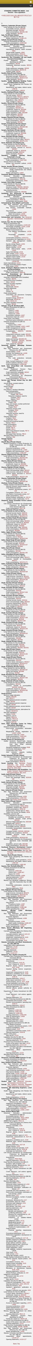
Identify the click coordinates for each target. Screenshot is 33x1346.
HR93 (25, 180)
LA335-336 (23, 1073)
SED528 (18, 590)
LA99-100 (15, 863)
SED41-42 (15, 296)
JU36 (27, 981)
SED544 (20, 537)
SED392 (22, 29)
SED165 (13, 696)
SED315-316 (24, 605)
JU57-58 (22, 1178)
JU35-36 (22, 1130)
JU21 (26, 1135)
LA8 (29, 1214)
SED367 (24, 146)
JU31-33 (21, 962)
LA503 (21, 173)
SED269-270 (19, 108)
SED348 (23, 133)
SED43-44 (20, 298)
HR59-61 (22, 54)
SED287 (28, 334)
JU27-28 (28, 1137)
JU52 (24, 1282)
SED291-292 (24, 552)
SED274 (26, 97)
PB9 (12, 385)
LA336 (22, 1072)
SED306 (28, 340)
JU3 (20, 986)
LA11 (16, 1231)
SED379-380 (21, 896)
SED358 (23, 464)
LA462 (17, 312)
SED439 (20, 679)
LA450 (16, 730)
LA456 (23, 875)
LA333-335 (23, 1078)
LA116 (15, 947)
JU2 (13, 996)
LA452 (19, 733)
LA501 (23, 1306)
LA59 (24, 1212)
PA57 (24, 749)
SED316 (18, 598)
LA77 (13, 1095)
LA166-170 (22, 38)
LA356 (29, 1106)
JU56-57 (14, 1004)
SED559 (27, 521)
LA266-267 (27, 923)
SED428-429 (24, 571)
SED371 (27, 139)
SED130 (13, 722)
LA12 (23, 1233)
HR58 (28, 812)
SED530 (27, 817)
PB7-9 (13, 427)
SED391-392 (24, 32)
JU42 (18, 1029)
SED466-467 (24, 670)
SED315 (20, 606)
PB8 (17, 394)
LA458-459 (22, 1015)
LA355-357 (23, 1108)
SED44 (12, 285)
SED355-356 (21, 459)
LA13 (24, 1203)
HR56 (22, 806)
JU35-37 (22, 964)
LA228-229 (26, 225)
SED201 (18, 185)
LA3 (20, 1208)
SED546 (21, 543)
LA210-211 (25, 237)
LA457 (19, 325)
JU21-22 (27, 934)
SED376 (24, 513)
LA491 (26, 1309)
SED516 (21, 152)
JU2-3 (21, 1174)
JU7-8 (27, 499)
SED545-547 (24, 545)
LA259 (13, 714)
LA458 (18, 874)
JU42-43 (19, 1265)
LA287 (23, 904)
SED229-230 (24, 579)
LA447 (23, 315)
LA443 (23, 328)
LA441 (23, 326)
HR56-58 (22, 809)
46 (11, 290)
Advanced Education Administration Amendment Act (19, 218)
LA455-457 (20, 872)
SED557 (14, 149)
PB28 (21, 888)
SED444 (21, 787)
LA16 (19, 1182)
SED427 (27, 1296)
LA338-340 (23, 364)
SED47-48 (23, 1319)
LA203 (14, 250)
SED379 (26, 893)
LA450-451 (23, 736)
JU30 (17, 967)
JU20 (22, 935)
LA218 (19, 247)
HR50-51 (24, 1119)
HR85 (25, 201)
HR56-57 (25, 807)
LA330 (25, 212)
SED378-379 (24, 894)
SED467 (17, 673)
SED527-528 (24, 592)
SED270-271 (24, 562)
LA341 (26, 361)
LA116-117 (13, 948)
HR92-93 (22, 179)
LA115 (16, 1035)
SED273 (19, 95)
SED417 (27, 662)
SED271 (27, 557)
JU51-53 (26, 1284)
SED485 (20, 128)
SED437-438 (24, 677)
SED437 (20, 687)
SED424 (23, 1295)
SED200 (20, 187)
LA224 (22, 253)
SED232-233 (24, 628)
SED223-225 (24, 654)
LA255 (22, 1331)
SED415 (21, 1296)
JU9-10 (28, 497)
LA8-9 (23, 1241)
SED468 (21, 671)
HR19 (22, 1118)
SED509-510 (24, 633)
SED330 (21, 644)
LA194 (23, 226)
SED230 (27, 578)
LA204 (16, 266)
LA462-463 (19, 1013)
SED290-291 (23, 339)
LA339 (18, 351)
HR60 (25, 55)
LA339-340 (20, 355)
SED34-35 (23, 70)
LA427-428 (23, 160)
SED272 (20, 100)
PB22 (13, 886)
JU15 (24, 1263)
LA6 (25, 1211)
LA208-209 (15, 242)
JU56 (24, 1000)
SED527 (20, 594)
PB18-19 (14, 717)
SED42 (22, 374)
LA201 (23, 244)
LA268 (25, 918)
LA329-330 (23, 215)
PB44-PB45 (18, 1159)
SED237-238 (24, 476)
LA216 (28, 239)
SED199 (18, 146)
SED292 (18, 551)
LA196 (28, 226)
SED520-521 (23, 567)
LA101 (29, 860)
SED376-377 (24, 516)
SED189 (28, 822)
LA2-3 (21, 1019)
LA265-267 (23, 924)
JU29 (13, 970)
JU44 (21, 1040)
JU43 (28, 1030)
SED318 (22, 611)
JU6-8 (21, 495)
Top (19, 1344)
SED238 (26, 472)
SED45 (14, 279)
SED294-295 (24, 481)
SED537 (22, 616)
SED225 (21, 652)
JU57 (15, 1179)
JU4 (23, 1163)
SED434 (18, 684)
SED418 (18, 660)
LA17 (27, 1190)
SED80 (25, 1326)
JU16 (13, 1269)
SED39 (13, 708)
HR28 (27, 1118)
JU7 (30, 489)
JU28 (18, 1146)
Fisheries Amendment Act (22, 848)
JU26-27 (22, 978)
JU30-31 (14, 977)
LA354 (25, 796)
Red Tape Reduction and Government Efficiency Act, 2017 (19, 852)
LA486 (23, 448)
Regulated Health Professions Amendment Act (19, 1085)
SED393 (21, 30)
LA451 (14, 733)
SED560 (21, 526)
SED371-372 (24, 141)
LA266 (23, 921)
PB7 (17, 1056)
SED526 (23, 150)
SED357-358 (24, 465)
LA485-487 (23, 453)
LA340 (16, 359)
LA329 (14, 209)
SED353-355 (24, 457)
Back (14, 1344)
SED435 (23, 689)
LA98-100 (23, 864)
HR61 (14, 51)
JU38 (30, 1026)
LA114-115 (22, 1045)
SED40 (13, 704)
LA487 (25, 450)
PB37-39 (22, 508)
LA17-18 (25, 1238)
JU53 (24, 1038)
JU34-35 (21, 959)
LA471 (29, 1303)
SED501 (14, 332)
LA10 (23, 1206)
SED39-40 (14, 711)
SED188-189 (24, 845)
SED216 (22, 586)
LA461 (17, 310)
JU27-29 (22, 1144)
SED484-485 (24, 127)
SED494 (20, 342)
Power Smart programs (20, 799)
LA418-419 (23, 1061)
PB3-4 (13, 423)
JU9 (29, 486)
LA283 (10, 440)
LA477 (22, 1307)
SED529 (22, 826)
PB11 (15, 415)
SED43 (26, 372)
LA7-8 (22, 1220)
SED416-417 (24, 663)
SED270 (18, 106)
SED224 (21, 655)
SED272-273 (24, 98)
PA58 (28, 747)
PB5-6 (14, 426)
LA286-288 (23, 907)
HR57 (27, 810)
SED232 (23, 627)
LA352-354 (23, 798)
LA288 (22, 909)
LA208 (20, 245)
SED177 (12, 698)
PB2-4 (13, 429)
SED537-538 (24, 617)
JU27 (13, 967)
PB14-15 (21, 1121)
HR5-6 (22, 1116)
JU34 (26, 973)
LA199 (29, 249)
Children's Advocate (17, 1084)
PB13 (14, 418)
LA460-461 (18, 1010)
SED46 (12, 282)
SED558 (23, 524)
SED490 (28, 331)
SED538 (21, 619)
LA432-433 (27, 320)
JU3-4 (21, 1167)
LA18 (19, 1205)
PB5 (11, 388)
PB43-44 (22, 1160)
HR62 (23, 52)
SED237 (27, 470)
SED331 (20, 154)
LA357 (24, 1103)
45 (12, 291)
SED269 (23, 109)
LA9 (22, 1224)
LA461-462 (18, 1011)
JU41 (22, 1027)
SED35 (26, 68)
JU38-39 (22, 1032)
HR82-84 (22, 199)
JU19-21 (22, 939)
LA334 (25, 1068)
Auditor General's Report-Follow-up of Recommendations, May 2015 (19, 771)
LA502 (14, 1304)
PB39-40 (22, 761)
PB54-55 (22, 272)
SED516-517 (23, 76)
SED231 (28, 147)
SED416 (21, 665)
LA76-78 (22, 1097)
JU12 (13, 1288)
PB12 (19, 397)
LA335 (28, 1070)
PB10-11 (14, 432)
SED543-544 (24, 538)
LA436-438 (23, 43)
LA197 (17, 253)
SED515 (20, 79)
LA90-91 (14, 89)
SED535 (22, 780)
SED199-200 (24, 188)
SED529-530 (24, 837)
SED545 (18, 535)
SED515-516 (24, 78)
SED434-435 (24, 690)
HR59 (26, 806)
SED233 (19, 625)
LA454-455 (18, 871)
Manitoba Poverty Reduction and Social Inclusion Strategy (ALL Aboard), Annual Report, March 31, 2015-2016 (19, 765)
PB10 (21, 394)
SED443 (23, 785)
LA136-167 (22, 255)
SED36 (17, 63)
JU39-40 (22, 1271)
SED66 (20, 1326)
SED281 (22, 120)
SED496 (28, 336)
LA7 (18, 1189)
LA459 (23, 1016)
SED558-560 (24, 529)
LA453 (21, 877)
